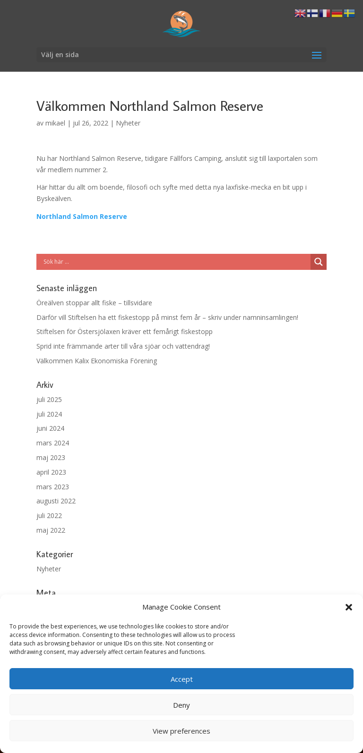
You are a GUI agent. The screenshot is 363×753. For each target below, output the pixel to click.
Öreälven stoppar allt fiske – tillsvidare (94, 302)
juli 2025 (49, 399)
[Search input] (175, 262)
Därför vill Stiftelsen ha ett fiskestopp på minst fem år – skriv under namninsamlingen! (167, 317)
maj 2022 (50, 530)
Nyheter (128, 122)
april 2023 (51, 472)
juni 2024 (50, 428)
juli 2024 (49, 414)
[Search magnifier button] (319, 262)
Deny (181, 705)
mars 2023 (52, 486)
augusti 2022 (56, 500)
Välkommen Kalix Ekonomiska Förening (96, 360)
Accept (182, 679)
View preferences (181, 731)
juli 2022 (49, 515)
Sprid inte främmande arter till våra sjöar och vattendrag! (123, 346)
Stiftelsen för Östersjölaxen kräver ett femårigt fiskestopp (124, 331)
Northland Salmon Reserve (81, 216)
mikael (55, 122)
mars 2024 (52, 442)
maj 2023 (50, 457)
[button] (349, 607)
